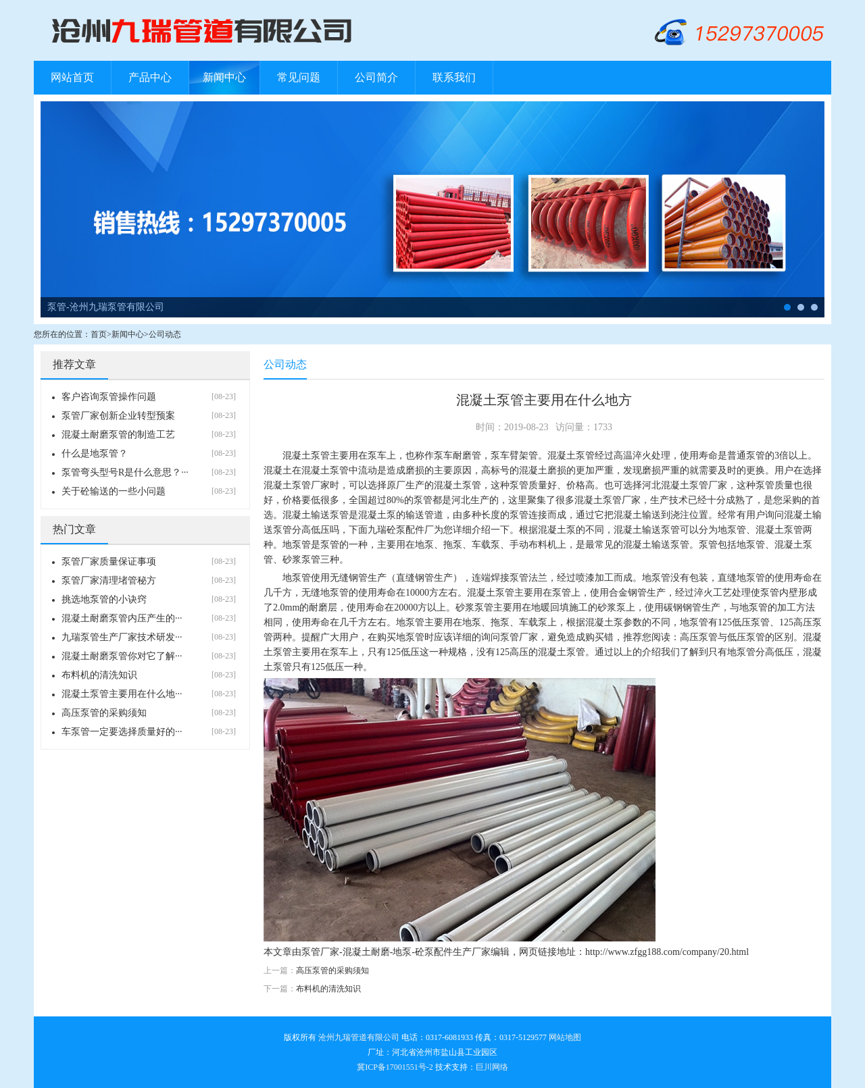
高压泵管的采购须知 (104, 713)
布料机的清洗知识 (99, 675)
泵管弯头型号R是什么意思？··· (125, 472)
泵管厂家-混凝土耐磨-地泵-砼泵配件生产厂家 (396, 952)
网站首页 (72, 77)
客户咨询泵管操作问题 (108, 397)
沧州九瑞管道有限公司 (358, 1037)
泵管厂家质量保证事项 (108, 561)
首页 (99, 334)
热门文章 (74, 529)
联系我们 (454, 77)
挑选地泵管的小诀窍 (104, 599)
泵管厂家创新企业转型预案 (118, 416)
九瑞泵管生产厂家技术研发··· (121, 637)
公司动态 (165, 334)
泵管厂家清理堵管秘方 (108, 580)
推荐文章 (74, 364)
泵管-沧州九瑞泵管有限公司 (105, 307)
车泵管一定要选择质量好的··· (121, 732)
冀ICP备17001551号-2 (395, 1067)
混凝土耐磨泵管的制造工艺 (118, 435)
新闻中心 (224, 77)
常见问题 (298, 77)
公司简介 (376, 77)
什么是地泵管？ (94, 453)
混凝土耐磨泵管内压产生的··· (121, 618)
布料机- (800, 307)
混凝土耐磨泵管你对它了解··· (121, 656)
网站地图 (565, 1037)
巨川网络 (492, 1067)
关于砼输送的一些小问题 (113, 491)
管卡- (814, 307)
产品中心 (150, 77)
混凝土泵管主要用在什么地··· (121, 694)
